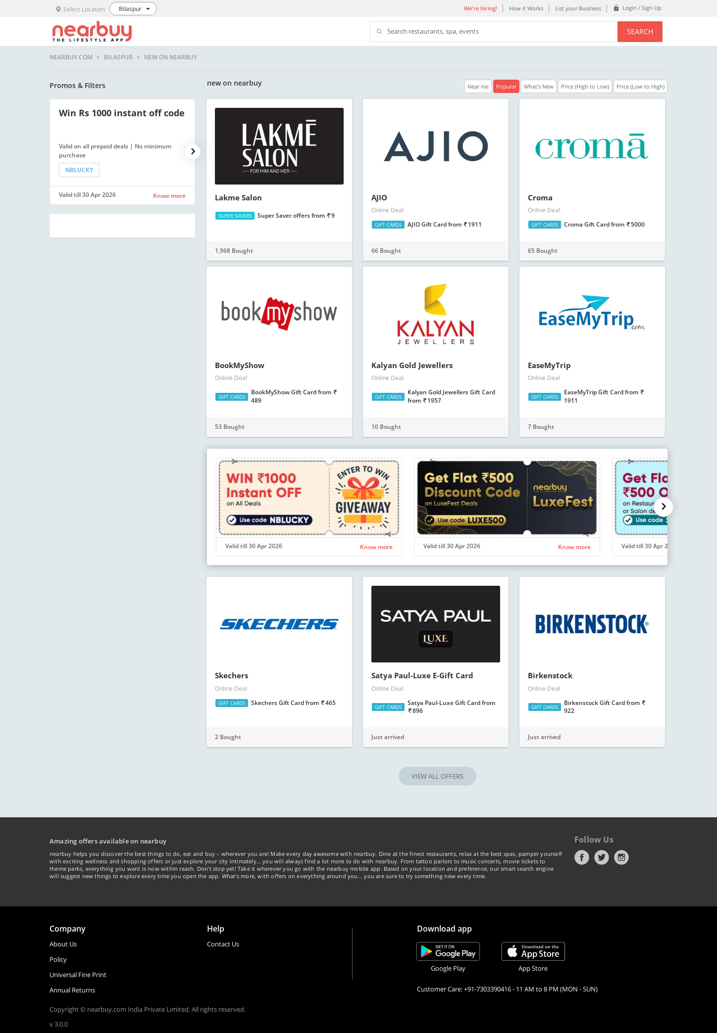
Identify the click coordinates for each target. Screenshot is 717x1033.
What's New (539, 86)
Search (640, 31)
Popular (506, 86)
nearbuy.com (71, 57)
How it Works (526, 8)
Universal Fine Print (78, 974)
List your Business (578, 8)
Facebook (581, 857)
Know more (169, 195)
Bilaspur (118, 57)
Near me (478, 86)
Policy (58, 959)
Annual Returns (72, 990)
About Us (63, 943)
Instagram (621, 857)
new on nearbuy (170, 57)
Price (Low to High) (640, 86)
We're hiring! (480, 8)
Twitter (601, 857)
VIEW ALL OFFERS (437, 776)
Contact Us (223, 943)
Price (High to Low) (585, 86)
